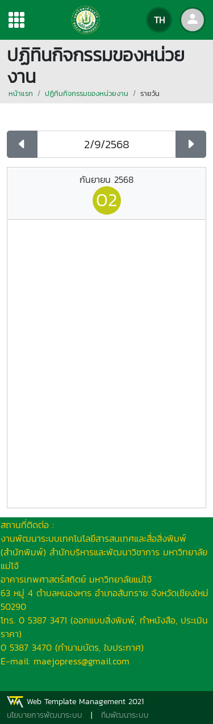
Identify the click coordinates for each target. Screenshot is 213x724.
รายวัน (150, 93)
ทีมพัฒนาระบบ (125, 715)
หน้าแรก (21, 93)
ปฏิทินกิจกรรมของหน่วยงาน (86, 93)
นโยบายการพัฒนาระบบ (44, 715)
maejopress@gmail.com (82, 661)
